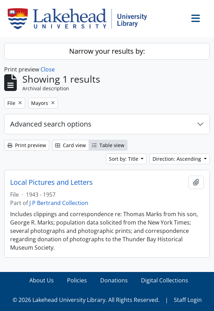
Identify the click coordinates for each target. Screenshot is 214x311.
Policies (77, 280)
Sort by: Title (124, 159)
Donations (114, 280)
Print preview (26, 145)
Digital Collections (164, 280)
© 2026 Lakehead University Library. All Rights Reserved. (86, 300)
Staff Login (188, 300)
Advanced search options (50, 124)
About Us (41, 280)
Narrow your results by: (107, 51)
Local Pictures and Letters (51, 182)
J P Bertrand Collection (58, 203)
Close (47, 69)
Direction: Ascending (177, 159)
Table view (108, 145)
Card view (70, 145)
